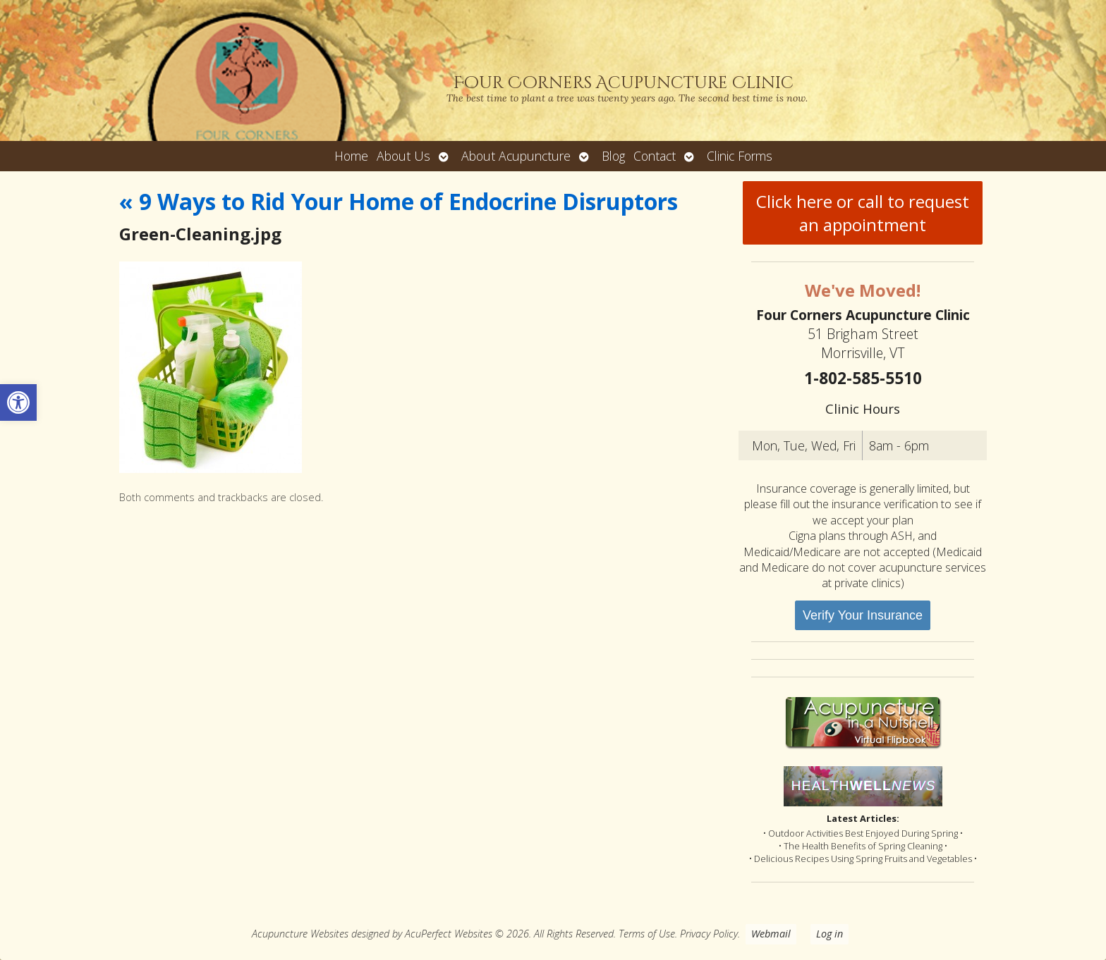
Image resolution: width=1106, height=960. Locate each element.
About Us (403, 155)
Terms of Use (647, 933)
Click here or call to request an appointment (862, 213)
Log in (829, 933)
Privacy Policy (709, 933)
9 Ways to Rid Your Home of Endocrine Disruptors (398, 201)
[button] (18, 402)
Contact (654, 155)
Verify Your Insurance (863, 615)
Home (351, 155)
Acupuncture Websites (300, 933)
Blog (613, 155)
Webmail (771, 933)
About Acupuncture (516, 155)
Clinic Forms (739, 155)
